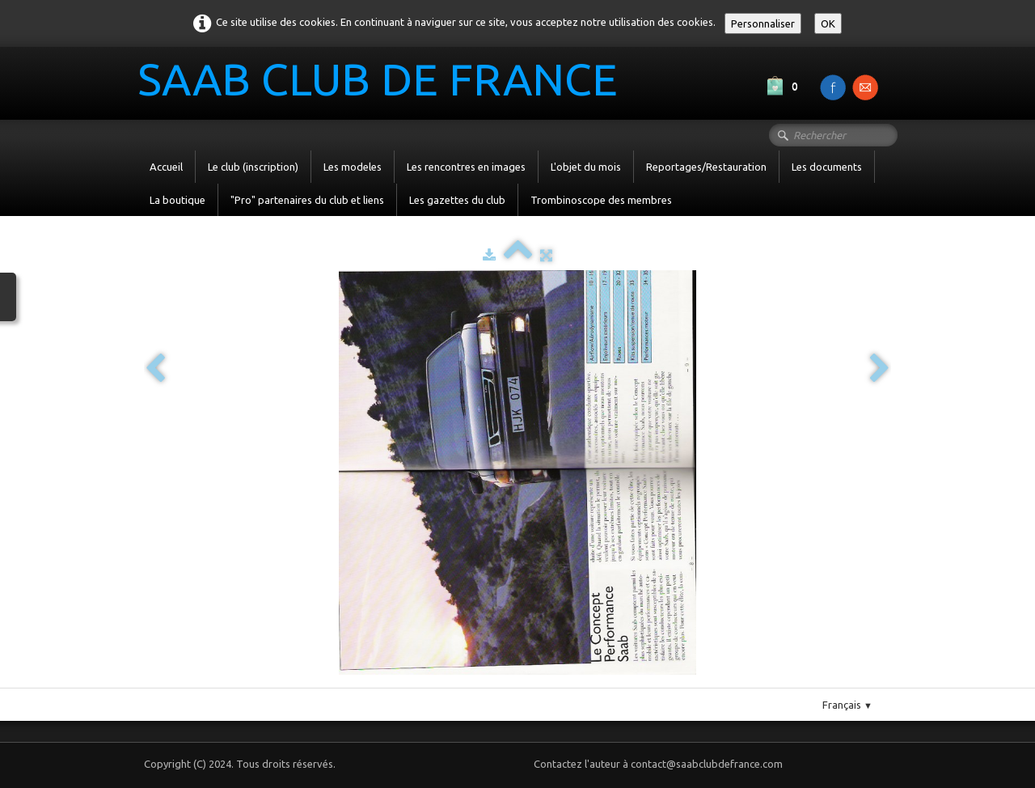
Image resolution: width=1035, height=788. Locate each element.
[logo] (383, 81)
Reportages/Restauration (706, 166)
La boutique (177, 199)
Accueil (166, 166)
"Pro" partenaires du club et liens (307, 199)
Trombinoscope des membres (601, 199)
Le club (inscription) (253, 166)
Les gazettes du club (457, 199)
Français (847, 704)
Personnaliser (763, 23)
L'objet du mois (586, 166)
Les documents (827, 166)
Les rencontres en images (466, 166)
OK (828, 23)
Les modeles (352, 166)
